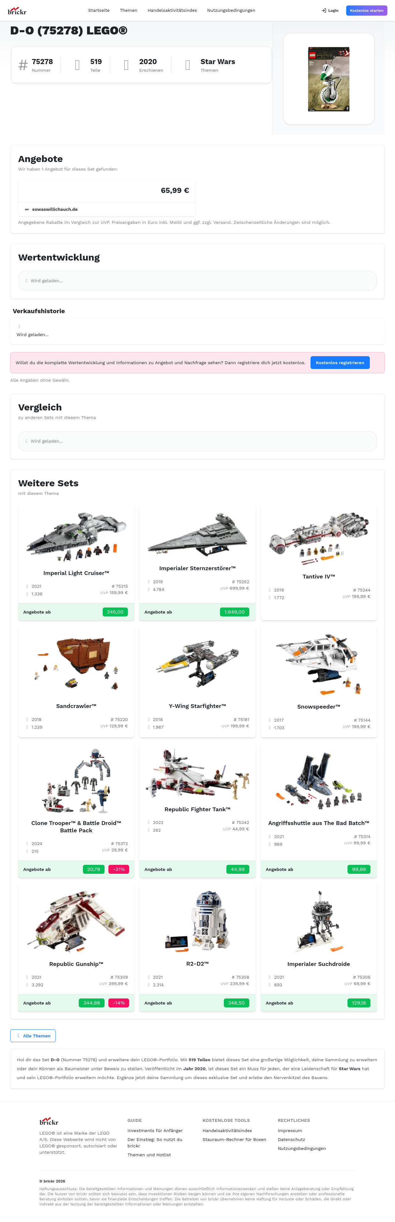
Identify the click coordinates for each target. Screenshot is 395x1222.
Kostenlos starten (367, 10)
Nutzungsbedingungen (231, 10)
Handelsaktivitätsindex (172, 10)
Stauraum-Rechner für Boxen (234, 1139)
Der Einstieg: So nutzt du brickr (155, 1142)
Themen (128, 10)
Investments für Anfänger (155, 1130)
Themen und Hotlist (149, 1154)
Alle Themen (33, 1035)
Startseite (99, 10)
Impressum (290, 1130)
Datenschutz (291, 1139)
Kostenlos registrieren (340, 362)
